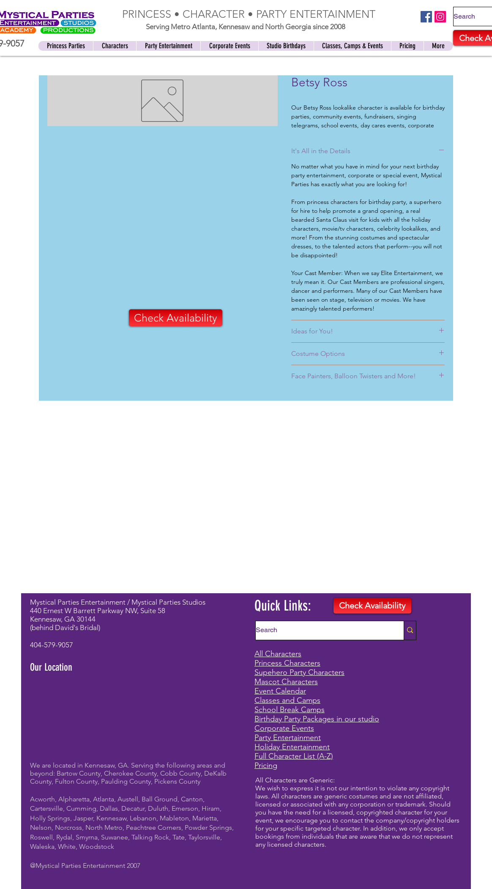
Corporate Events (284, 728)
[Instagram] (440, 16)
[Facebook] (426, 16)
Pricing (265, 765)
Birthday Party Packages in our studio (316, 719)
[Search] (321, 630)
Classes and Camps (287, 700)
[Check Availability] (175, 317)
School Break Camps (289, 709)
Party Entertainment (287, 737)
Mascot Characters (286, 681)
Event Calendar (280, 691)
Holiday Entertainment (292, 746)
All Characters (277, 653)
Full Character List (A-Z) (293, 756)
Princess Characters (287, 663)
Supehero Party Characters (299, 672)
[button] (286, 46)
